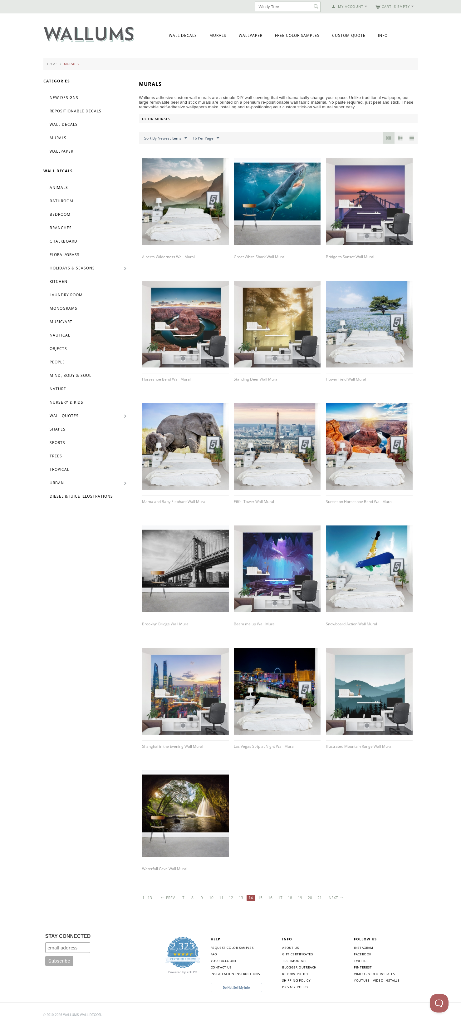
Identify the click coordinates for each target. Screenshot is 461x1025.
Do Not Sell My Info (236, 987)
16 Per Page (206, 138)
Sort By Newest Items (165, 138)
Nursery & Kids (66, 402)
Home (52, 64)
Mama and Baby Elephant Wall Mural (174, 501)
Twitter (361, 960)
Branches (61, 227)
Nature (58, 389)
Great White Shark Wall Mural (259, 256)
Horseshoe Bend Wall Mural (166, 379)
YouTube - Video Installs (376, 980)
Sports (57, 442)
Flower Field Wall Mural (346, 379)
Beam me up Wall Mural (255, 624)
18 (290, 897)
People (57, 362)
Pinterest (363, 967)
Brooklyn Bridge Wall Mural (165, 624)
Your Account (224, 960)
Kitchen (58, 281)
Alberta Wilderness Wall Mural (168, 256)
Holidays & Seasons (72, 268)
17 (280, 897)
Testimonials (294, 960)
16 (270, 897)
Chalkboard (63, 241)
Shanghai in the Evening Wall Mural (172, 746)
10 (211, 897)
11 (221, 897)
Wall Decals (183, 35)
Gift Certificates (297, 954)
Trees (56, 456)
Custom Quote (348, 35)
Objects (58, 348)
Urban (57, 482)
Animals (59, 187)
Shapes (58, 429)
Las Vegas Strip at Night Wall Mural (264, 746)
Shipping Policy (296, 980)
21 (319, 897)
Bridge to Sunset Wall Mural (350, 256)
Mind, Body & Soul (70, 375)
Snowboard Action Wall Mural (351, 624)
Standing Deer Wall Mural (256, 379)
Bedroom (60, 214)
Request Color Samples (232, 947)
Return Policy (295, 974)
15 (260, 897)
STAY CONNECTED (68, 936)
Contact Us (221, 967)
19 (300, 897)
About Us (290, 947)
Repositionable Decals (75, 111)
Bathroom (61, 201)
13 (241, 897)
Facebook (362, 954)
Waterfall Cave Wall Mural (164, 868)
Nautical (60, 335)
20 (310, 897)
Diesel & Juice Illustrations (81, 496)
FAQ (214, 954)
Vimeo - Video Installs (374, 974)
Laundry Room (66, 295)
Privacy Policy (295, 987)
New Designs (64, 97)
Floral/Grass (65, 254)
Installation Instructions (235, 974)
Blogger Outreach (299, 967)
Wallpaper (250, 35)
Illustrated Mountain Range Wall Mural (359, 746)
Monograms (63, 308)
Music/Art (61, 321)
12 (231, 897)
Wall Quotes (64, 415)
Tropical (59, 469)
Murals (217, 35)
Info (383, 35)
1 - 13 (147, 897)
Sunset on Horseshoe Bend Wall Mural (359, 501)
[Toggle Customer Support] (439, 1003)
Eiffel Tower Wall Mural (254, 501)
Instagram (363, 947)
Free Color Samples (297, 35)
